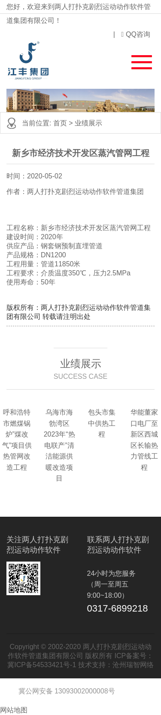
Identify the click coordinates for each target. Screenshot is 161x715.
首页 (60, 123)
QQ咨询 (135, 34)
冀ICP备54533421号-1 (41, 664)
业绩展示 (88, 123)
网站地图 (13, 710)
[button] (136, 60)
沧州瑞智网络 (133, 664)
